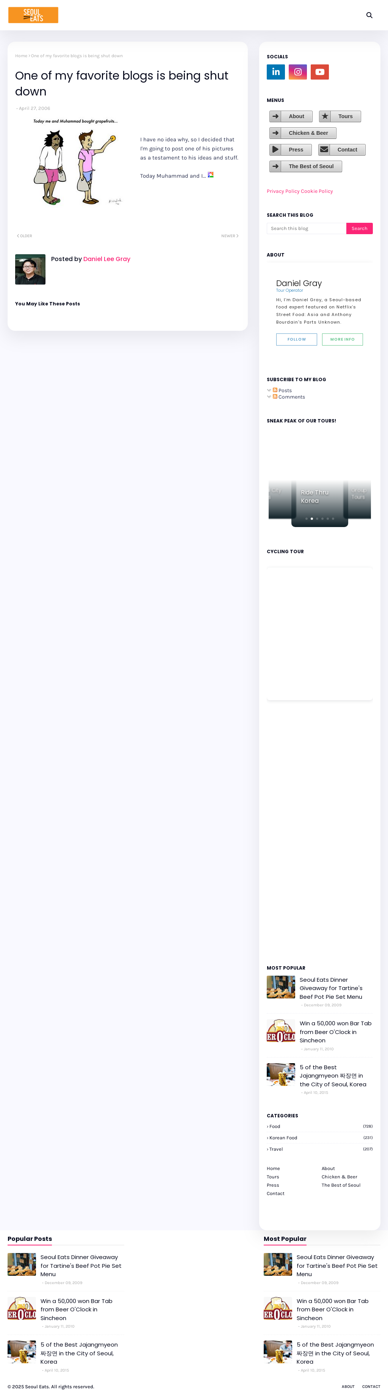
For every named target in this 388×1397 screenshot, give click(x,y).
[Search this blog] (306, 228)
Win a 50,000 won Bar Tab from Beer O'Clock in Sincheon (336, 1031)
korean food (321, 1137)
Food (321, 1126)
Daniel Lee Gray (106, 259)
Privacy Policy (283, 191)
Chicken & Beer (308, 133)
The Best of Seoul (311, 166)
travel (321, 1149)
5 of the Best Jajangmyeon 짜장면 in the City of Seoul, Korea (333, 1075)
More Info (342, 339)
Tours (345, 116)
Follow (297, 339)
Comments (289, 397)
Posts (282, 390)
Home (21, 55)
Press (296, 150)
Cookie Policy (317, 191)
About (296, 116)
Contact (347, 150)
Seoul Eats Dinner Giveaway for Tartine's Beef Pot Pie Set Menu (331, 988)
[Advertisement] (289, 832)
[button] (306, 519)
